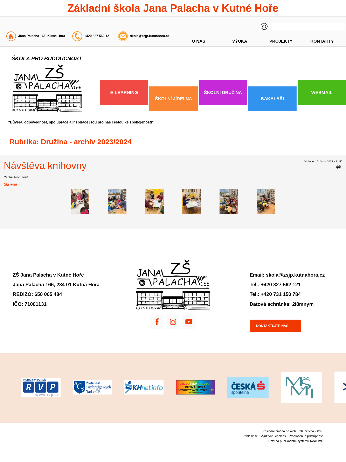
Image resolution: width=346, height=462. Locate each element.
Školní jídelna (173, 98)
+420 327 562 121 (97, 36)
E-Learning (124, 92)
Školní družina (223, 92)
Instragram (173, 322)
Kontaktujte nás (272, 326)
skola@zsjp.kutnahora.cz (149, 36)
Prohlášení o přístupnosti (306, 436)
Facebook (157, 322)
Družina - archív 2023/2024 (86, 142)
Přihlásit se (250, 436)
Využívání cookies (273, 436)
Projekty (280, 41)
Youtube (189, 322)
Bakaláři (272, 98)
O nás (198, 41)
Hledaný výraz (264, 26)
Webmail (321, 92)
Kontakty (322, 41)
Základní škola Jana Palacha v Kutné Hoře (173, 8)
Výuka (239, 41)
